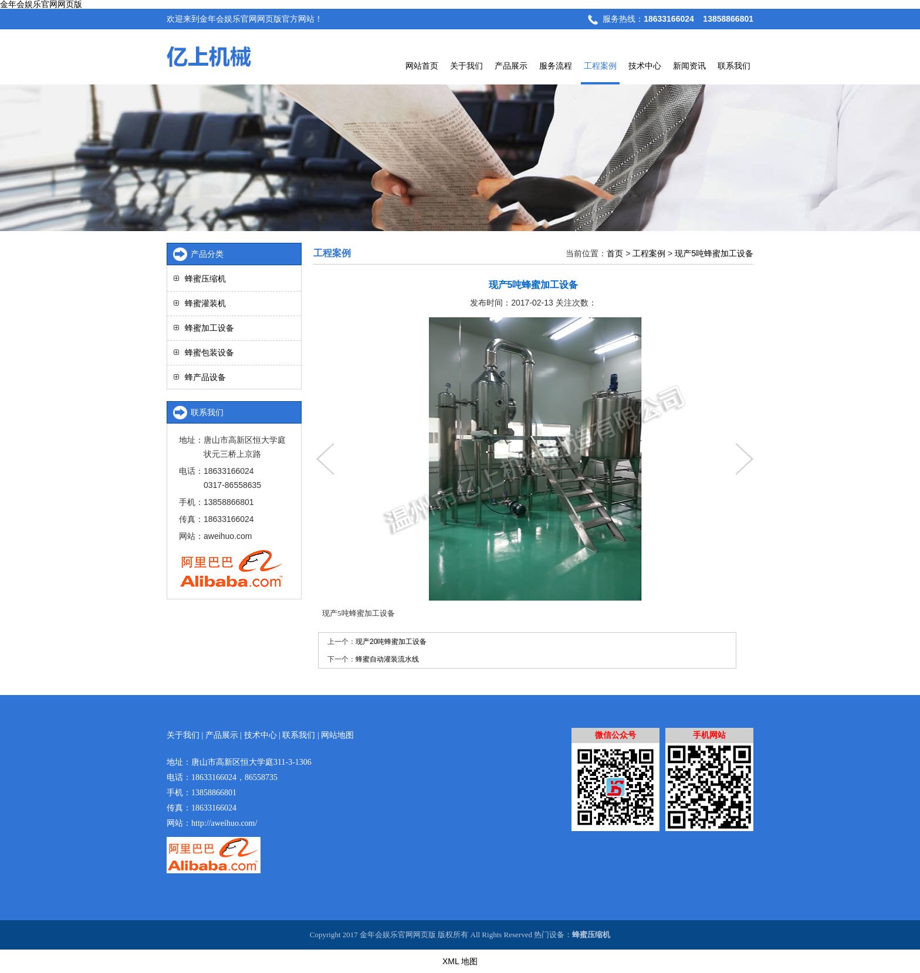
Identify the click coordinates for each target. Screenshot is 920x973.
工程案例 (600, 65)
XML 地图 (460, 961)
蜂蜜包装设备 (209, 352)
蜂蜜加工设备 (209, 328)
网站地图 (337, 735)
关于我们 (466, 65)
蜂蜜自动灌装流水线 (387, 659)
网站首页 (421, 65)
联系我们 (734, 65)
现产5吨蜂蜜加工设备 (714, 253)
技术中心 (644, 65)
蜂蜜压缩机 (205, 278)
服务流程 (555, 65)
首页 (615, 253)
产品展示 (511, 65)
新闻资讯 (689, 65)
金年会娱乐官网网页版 (41, 4)
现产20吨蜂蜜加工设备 (391, 642)
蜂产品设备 (205, 377)
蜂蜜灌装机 (205, 303)
